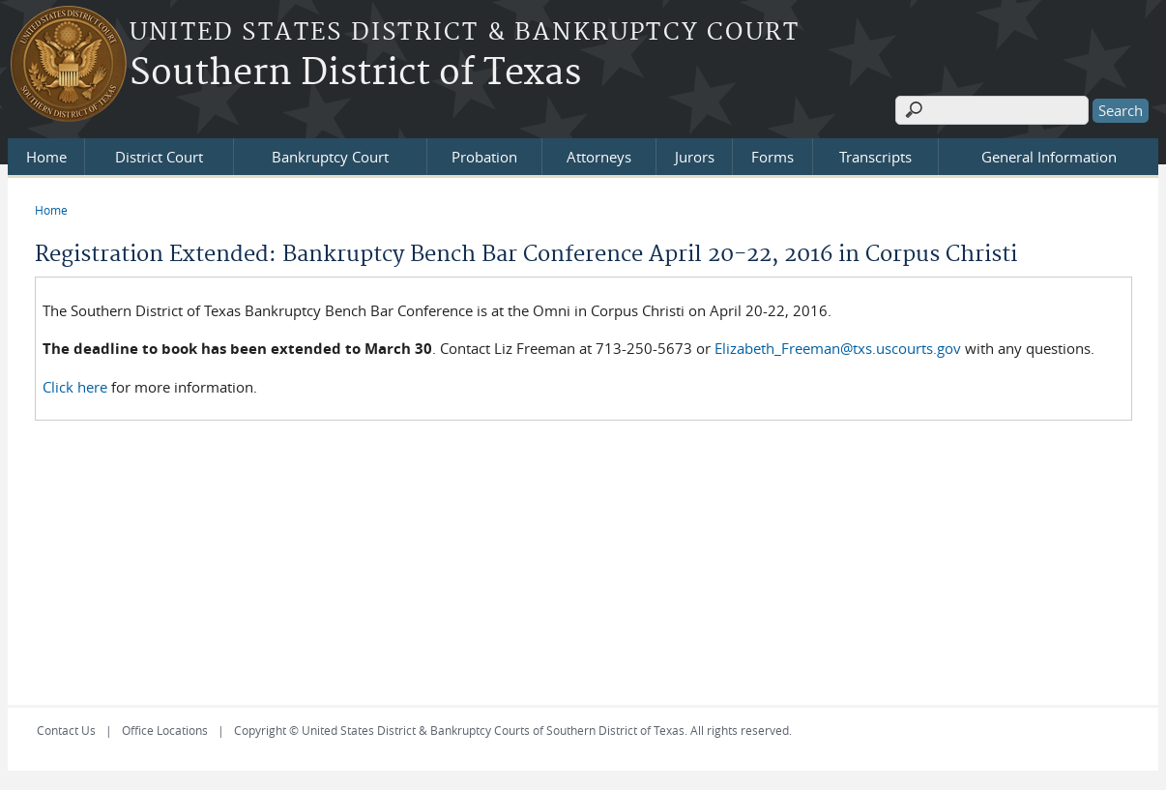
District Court (159, 156)
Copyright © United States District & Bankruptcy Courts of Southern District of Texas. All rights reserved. (513, 730)
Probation (484, 156)
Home (46, 156)
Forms (772, 156)
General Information (1049, 156)
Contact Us (66, 730)
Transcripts (875, 156)
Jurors (694, 156)
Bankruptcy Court (330, 156)
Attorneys (599, 156)
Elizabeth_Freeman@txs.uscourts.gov (839, 348)
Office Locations (165, 730)
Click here (75, 386)
